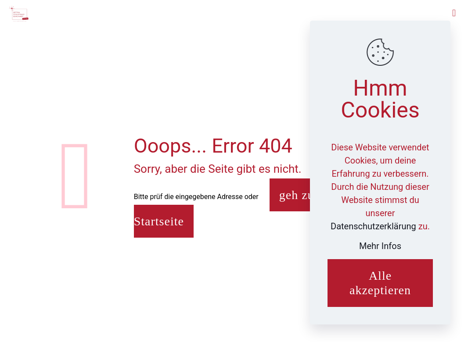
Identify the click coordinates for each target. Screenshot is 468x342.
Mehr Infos (380, 246)
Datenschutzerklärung (374, 226)
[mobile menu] (453, 13)
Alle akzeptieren (380, 283)
